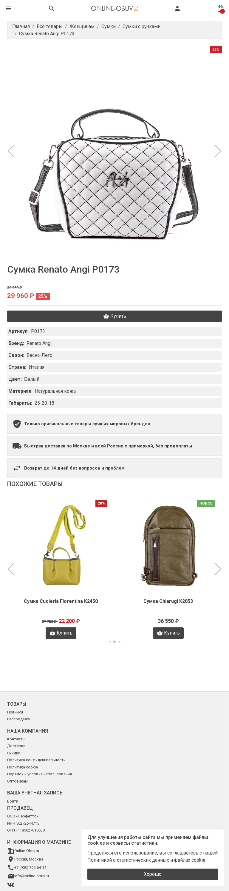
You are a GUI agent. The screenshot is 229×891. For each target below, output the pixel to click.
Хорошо (153, 874)
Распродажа (18, 719)
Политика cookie (22, 767)
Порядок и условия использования (39, 774)
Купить (114, 316)
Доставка (16, 746)
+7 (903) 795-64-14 (30, 867)
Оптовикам (17, 781)
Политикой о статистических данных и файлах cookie (146, 860)
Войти (12, 801)
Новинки (15, 712)
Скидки (13, 753)
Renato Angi (39, 343)
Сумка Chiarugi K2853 (168, 601)
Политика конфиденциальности (36, 760)
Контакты (16, 739)
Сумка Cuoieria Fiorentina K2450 (61, 601)
